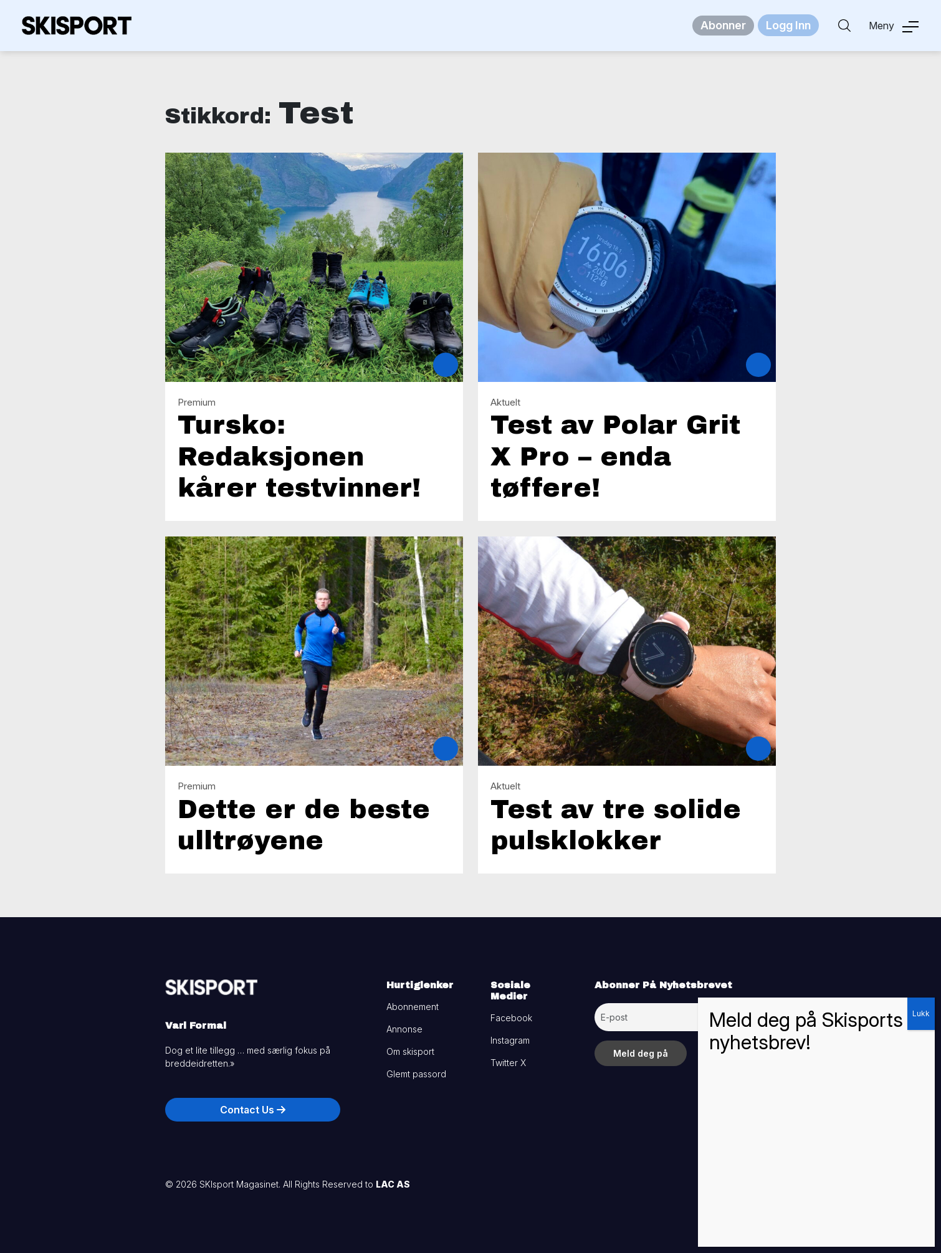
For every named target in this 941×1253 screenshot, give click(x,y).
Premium (197, 402)
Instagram (510, 1040)
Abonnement (412, 1006)
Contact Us (252, 1109)
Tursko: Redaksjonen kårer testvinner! (299, 456)
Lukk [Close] (921, 1013)
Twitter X (508, 1062)
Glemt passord (416, 1074)
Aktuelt (505, 402)
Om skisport (410, 1051)
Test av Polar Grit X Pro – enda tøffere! (615, 456)
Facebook (511, 1017)
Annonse (404, 1029)
